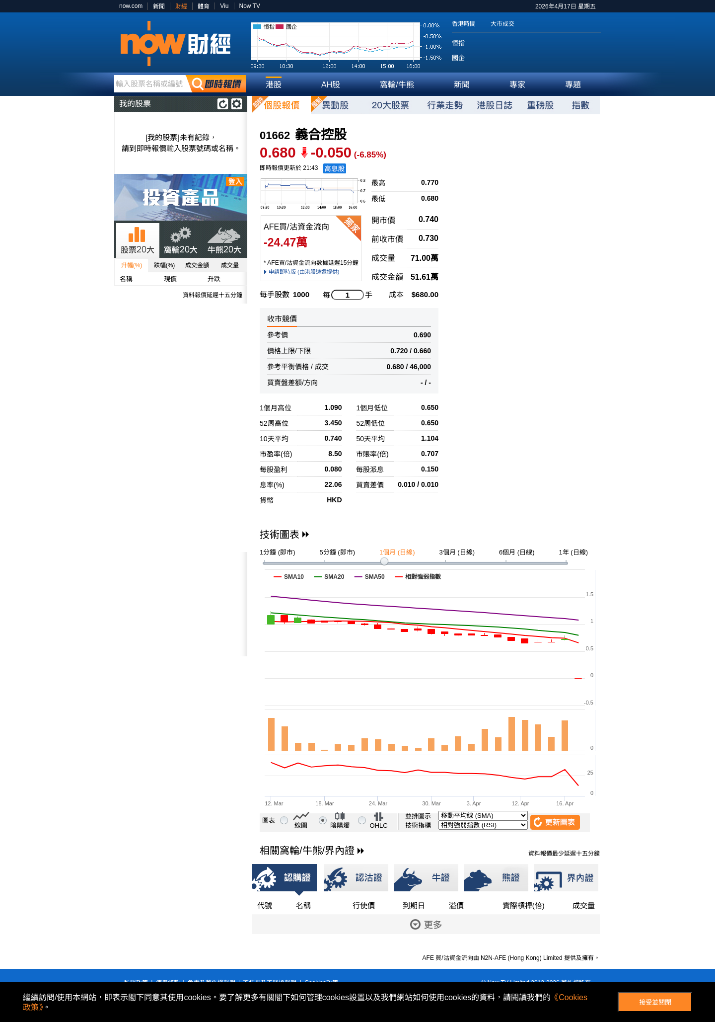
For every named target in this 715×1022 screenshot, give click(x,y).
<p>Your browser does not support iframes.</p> (180, 604)
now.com (131, 5)
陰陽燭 (340, 825)
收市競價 (282, 318)
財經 (181, 6)
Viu (224, 5)
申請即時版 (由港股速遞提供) (304, 272)
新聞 (159, 6)
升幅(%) (132, 265)
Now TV (249, 5)
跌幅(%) (164, 265)
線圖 (300, 825)
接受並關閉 (655, 1002)
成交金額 (197, 265)
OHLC (379, 825)
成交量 (230, 265)
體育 (204, 6)
